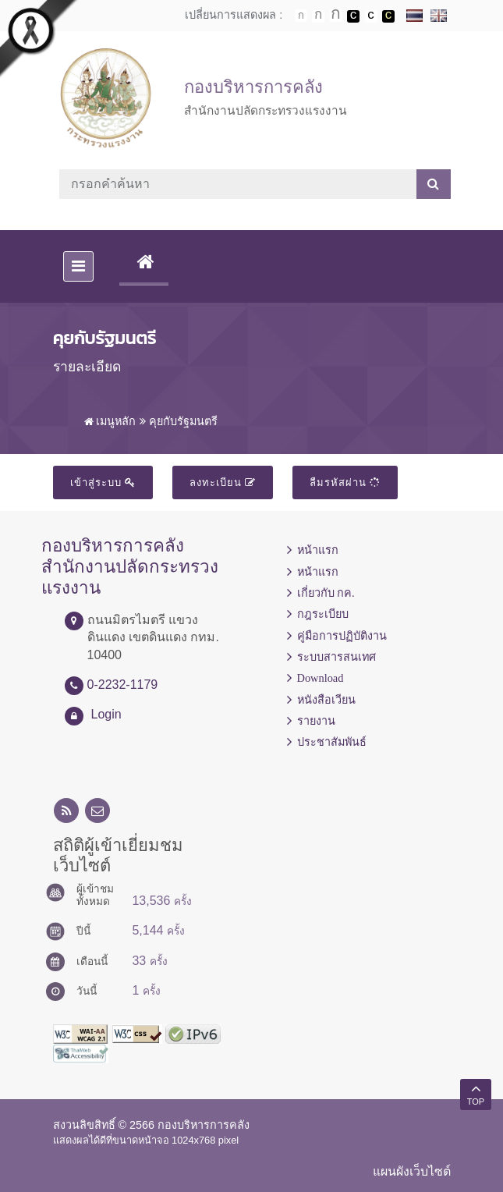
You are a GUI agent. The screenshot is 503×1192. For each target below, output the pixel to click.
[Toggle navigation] (78, 266)
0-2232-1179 (122, 684)
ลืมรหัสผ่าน (345, 482)
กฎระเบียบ (323, 614)
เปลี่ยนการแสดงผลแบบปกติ (371, 16)
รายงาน (316, 721)
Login (106, 714)
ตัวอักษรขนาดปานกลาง (318, 16)
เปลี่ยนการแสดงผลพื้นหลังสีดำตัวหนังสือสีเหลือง (388, 16)
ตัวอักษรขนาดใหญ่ (336, 15)
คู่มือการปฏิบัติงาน (342, 636)
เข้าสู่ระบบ (103, 482)
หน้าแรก (317, 550)
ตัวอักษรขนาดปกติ (301, 15)
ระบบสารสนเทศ (336, 657)
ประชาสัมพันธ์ (332, 742)
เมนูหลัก (110, 421)
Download (320, 678)
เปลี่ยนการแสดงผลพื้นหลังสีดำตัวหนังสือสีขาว (353, 16)
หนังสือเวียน (326, 700)
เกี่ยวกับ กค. (326, 593)
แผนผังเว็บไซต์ (412, 1171)
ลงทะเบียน (223, 482)
